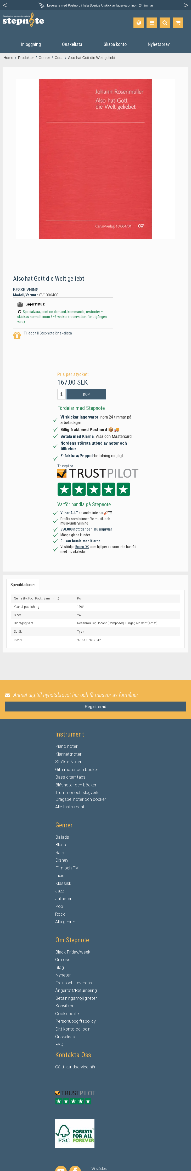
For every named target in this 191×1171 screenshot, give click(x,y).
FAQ (59, 1044)
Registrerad (95, 706)
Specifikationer (22, 584)
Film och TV (66, 867)
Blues (60, 844)
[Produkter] (152, 22)
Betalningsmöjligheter (76, 998)
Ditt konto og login (73, 1029)
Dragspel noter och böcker (80, 799)
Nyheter (63, 975)
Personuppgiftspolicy (75, 1021)
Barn (59, 852)
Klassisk (63, 883)
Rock (60, 914)
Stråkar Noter (68, 761)
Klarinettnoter (68, 754)
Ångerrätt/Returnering (76, 990)
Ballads (62, 837)
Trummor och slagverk (76, 792)
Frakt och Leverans (73, 982)
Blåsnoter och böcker (75, 784)
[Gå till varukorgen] (178, 22)
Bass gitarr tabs (70, 777)
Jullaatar (63, 898)
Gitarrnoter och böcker (76, 769)
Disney (61, 860)
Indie (59, 875)
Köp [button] (86, 394)
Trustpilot (65, 466)
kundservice (77, 1066)
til (63, 1066)
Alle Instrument (70, 806)
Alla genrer (65, 921)
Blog (59, 967)
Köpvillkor (64, 1005)
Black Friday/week (72, 952)
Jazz (59, 890)
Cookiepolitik (67, 1013)
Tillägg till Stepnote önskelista (42, 335)
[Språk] (138, 22)
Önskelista (65, 1036)
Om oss (62, 959)
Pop (59, 906)
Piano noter (66, 746)
